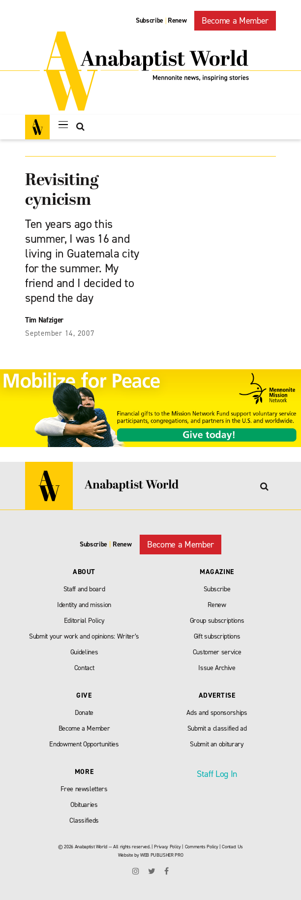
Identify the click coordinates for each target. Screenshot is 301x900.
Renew (177, 20)
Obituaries (84, 804)
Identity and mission (84, 605)
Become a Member (235, 21)
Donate (84, 712)
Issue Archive (217, 668)
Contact (84, 668)
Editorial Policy (84, 620)
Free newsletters (84, 789)
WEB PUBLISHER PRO (161, 855)
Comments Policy (201, 846)
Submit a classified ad (217, 728)
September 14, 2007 (60, 333)
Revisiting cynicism (61, 190)
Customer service (217, 652)
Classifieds (84, 820)
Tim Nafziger (44, 320)
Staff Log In (217, 774)
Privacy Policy (167, 846)
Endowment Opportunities (84, 744)
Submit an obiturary (217, 744)
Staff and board (84, 589)
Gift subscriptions (217, 636)
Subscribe (149, 20)
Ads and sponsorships (216, 712)
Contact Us (232, 846)
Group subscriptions (217, 620)
